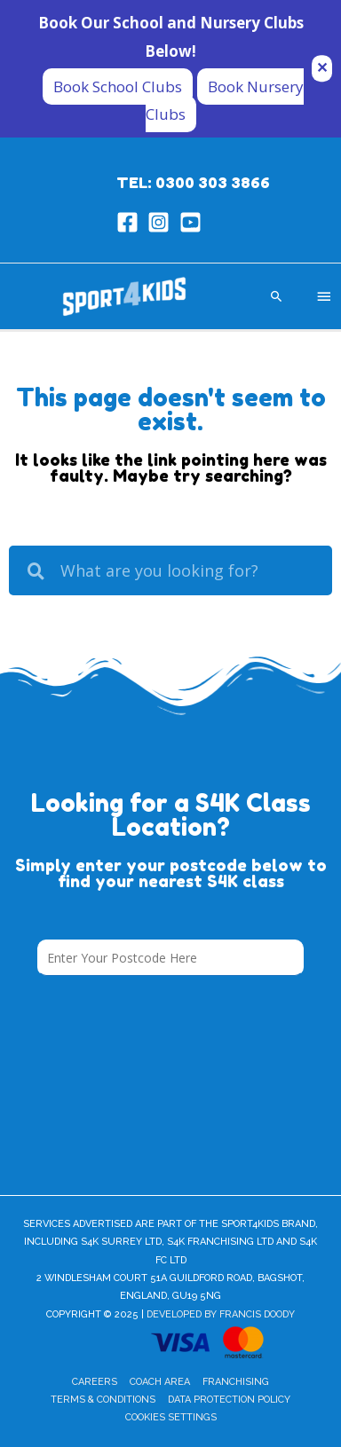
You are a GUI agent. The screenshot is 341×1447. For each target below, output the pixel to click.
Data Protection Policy (229, 1399)
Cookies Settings (171, 1417)
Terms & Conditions (103, 1399)
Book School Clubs (117, 86)
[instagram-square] (162, 222)
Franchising (235, 1382)
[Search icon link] (276, 295)
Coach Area (160, 1382)
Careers (94, 1382)
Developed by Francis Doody (221, 1314)
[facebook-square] (131, 222)
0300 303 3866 (212, 182)
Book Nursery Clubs (225, 100)
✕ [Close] (322, 68)
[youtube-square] (194, 222)
